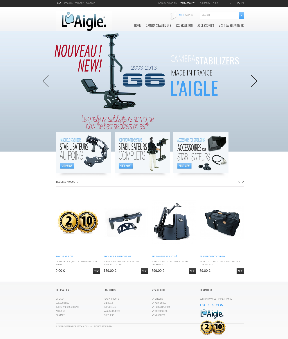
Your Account (187, 3)
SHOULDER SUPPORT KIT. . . (119, 256)
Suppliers (109, 315)
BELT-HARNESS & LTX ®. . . (166, 256)
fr (243, 3)
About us (60, 311)
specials (68, 3)
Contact (60, 315)
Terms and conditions (67, 307)
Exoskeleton (184, 25)
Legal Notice (62, 303)
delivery (79, 3)
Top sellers (110, 307)
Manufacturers (112, 311)
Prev (45, 81)
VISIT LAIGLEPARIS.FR (231, 25)
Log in (172, 3)
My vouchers (158, 315)
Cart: (186, 15)
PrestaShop (81, 326)
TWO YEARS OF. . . (65, 256)
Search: (241, 15)
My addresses (159, 303)
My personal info (161, 307)
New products (111, 299)
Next (254, 81)
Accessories (205, 25)
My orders (157, 299)
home (58, 3)
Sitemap (60, 299)
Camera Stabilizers (158, 25)
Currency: (205, 3)
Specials (108, 303)
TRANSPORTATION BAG (212, 256)
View (96, 271)
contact (90, 3)
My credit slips (160, 311)
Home (137, 25)
